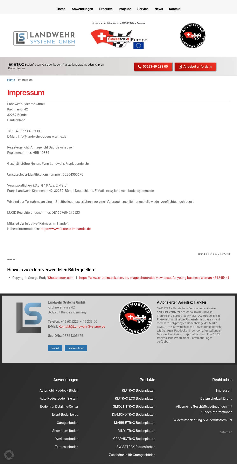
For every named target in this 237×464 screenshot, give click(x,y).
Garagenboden (67, 423)
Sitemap (226, 432)
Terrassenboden (66, 447)
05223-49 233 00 (153, 67)
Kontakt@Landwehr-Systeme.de (82, 327)
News (159, 9)
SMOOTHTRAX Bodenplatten (134, 407)
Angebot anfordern (195, 67)
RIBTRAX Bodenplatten (138, 391)
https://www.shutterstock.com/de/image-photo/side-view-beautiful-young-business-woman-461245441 (154, 278)
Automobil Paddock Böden (59, 391)
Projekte (125, 9)
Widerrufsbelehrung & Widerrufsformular (203, 420)
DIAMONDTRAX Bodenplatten (133, 415)
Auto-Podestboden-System (59, 399)
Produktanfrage (77, 348)
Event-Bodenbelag (65, 415)
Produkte (106, 9)
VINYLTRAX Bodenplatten (136, 431)
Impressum (26, 92)
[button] (9, 455)
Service (142, 9)
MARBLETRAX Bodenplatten (134, 423)
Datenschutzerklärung (216, 399)
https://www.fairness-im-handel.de (66, 229)
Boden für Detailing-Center (59, 407)
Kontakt (174, 9)
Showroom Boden (65, 431)
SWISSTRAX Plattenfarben (136, 447)
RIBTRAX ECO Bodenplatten (135, 399)
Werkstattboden (66, 439)
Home (61, 9)
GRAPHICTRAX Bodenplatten (134, 439)
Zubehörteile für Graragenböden (132, 455)
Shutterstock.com (61, 278)
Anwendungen (82, 9)
